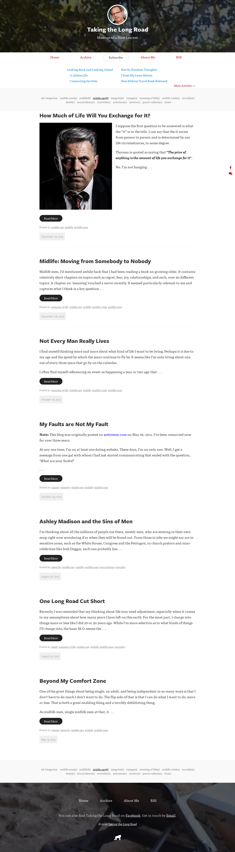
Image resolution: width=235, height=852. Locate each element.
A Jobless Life (79, 75)
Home (54, 57)
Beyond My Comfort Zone (72, 681)
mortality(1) (104, 102)
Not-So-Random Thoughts (139, 69)
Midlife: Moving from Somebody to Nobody (95, 261)
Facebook (133, 815)
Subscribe (116, 57)
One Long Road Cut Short (72, 601)
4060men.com (115, 434)
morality (121, 567)
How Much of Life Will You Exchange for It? (94, 115)
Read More (51, 218)
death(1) (70, 102)
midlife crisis (99, 307)
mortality (119, 647)
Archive (85, 57)
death (54, 647)
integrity (65, 487)
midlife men (81, 227)
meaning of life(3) (150, 98)
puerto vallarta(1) (152, 102)
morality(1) (188, 98)
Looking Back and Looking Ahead (90, 69)
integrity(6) (117, 98)
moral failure (107, 567)
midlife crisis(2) (171, 98)
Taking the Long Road (122, 823)
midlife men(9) (68, 98)
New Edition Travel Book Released (144, 80)
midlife (69, 227)
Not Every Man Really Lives (74, 341)
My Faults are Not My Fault (73, 424)
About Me (148, 57)
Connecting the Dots (83, 80)
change (55, 487)
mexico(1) (134, 102)
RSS (179, 57)
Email (171, 815)
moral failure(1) (86, 102)
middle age (57, 227)
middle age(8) (101, 98)
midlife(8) (85, 98)
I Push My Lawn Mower (137, 75)
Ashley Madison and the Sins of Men (86, 521)
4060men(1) (120, 102)
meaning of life (59, 307)
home (167, 102)
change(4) (131, 98)
